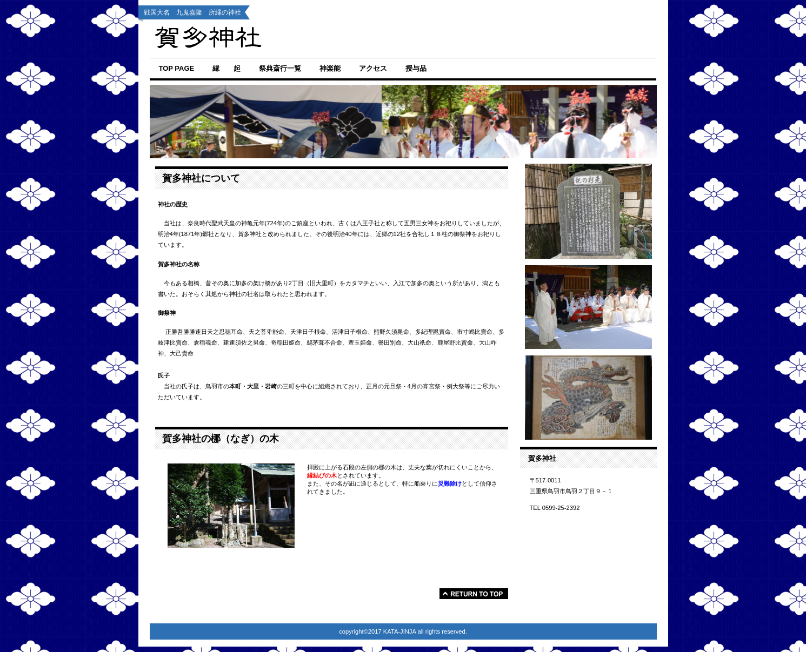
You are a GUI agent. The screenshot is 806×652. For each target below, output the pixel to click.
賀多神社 (333, 38)
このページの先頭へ (473, 593)
